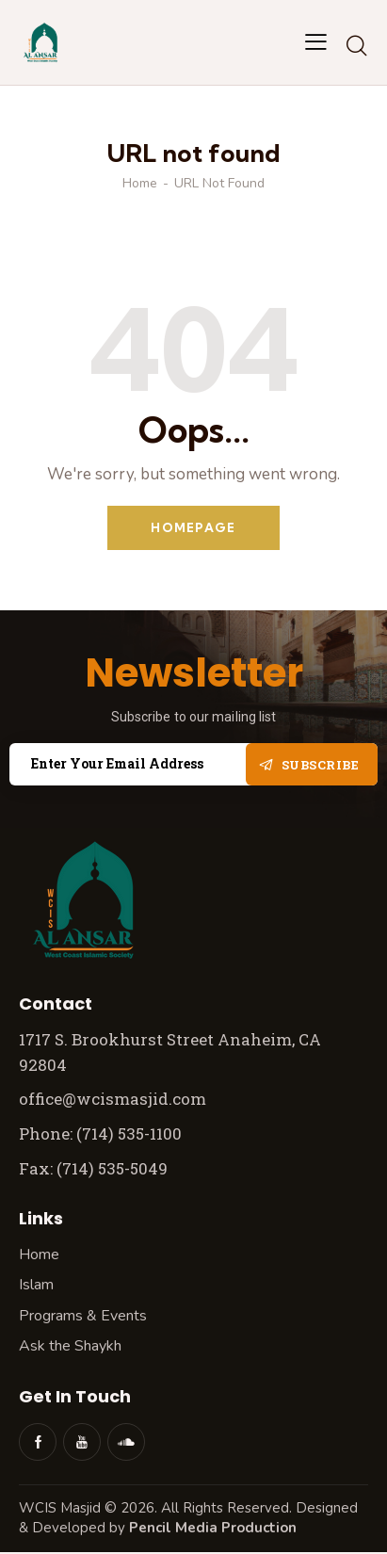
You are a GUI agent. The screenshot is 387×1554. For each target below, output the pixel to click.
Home (139, 183)
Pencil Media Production (213, 1527)
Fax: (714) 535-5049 (95, 1168)
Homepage (193, 527)
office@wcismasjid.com (112, 1098)
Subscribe (321, 764)
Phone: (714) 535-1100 (100, 1133)
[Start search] (357, 45)
